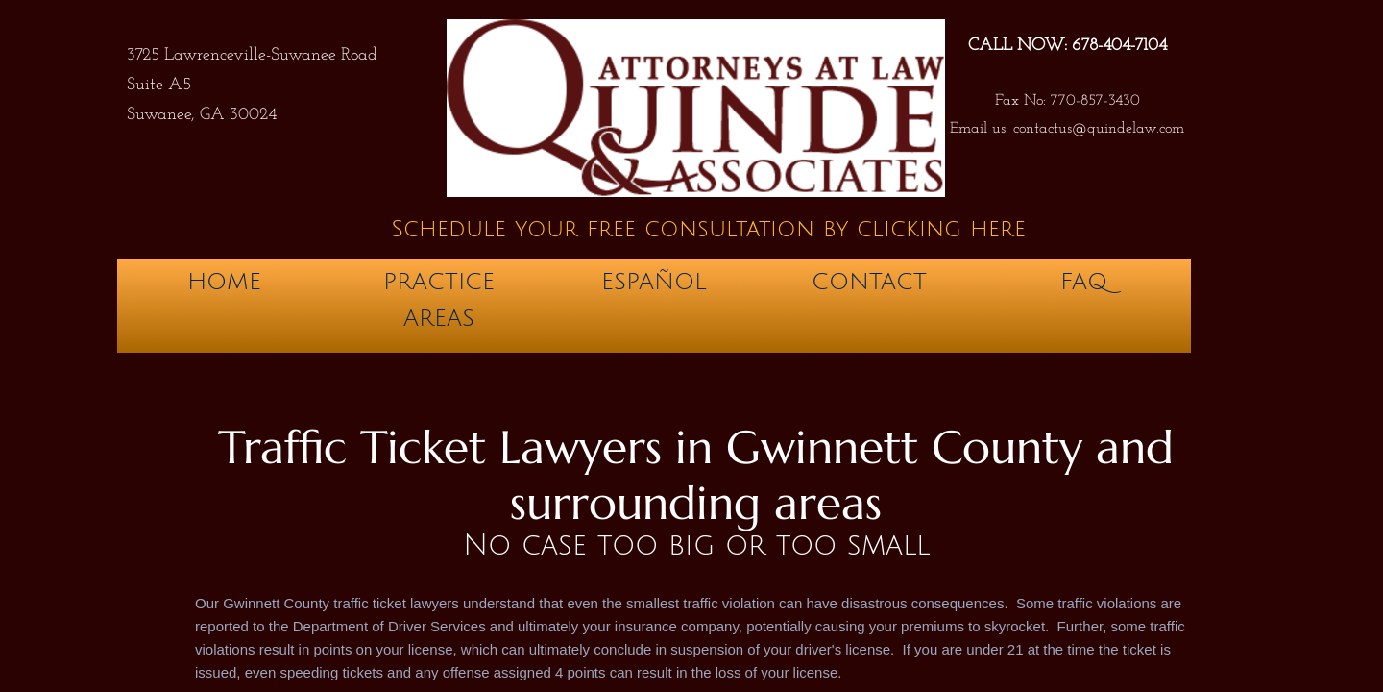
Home (224, 281)
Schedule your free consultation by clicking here (708, 228)
